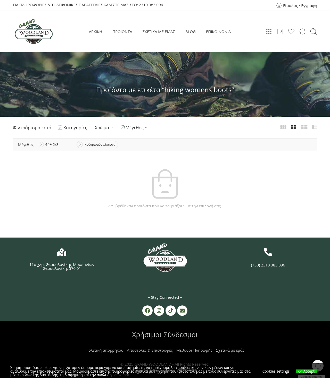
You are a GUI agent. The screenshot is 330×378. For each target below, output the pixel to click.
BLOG (190, 31)
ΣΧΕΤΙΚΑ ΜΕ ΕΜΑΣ (159, 31)
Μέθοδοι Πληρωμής (194, 350)
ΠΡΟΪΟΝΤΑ (122, 31)
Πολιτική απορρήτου (104, 350)
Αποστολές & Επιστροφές (150, 350)
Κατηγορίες (72, 127)
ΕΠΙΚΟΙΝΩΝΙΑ (218, 31)
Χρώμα (104, 127)
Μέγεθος (137, 127)
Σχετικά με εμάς (230, 350)
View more (122, 374)
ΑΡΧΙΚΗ (95, 31)
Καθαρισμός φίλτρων (97, 144)
